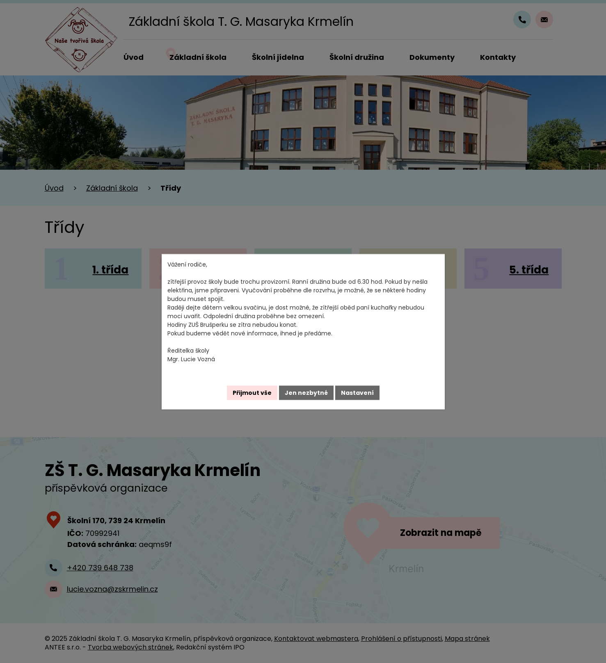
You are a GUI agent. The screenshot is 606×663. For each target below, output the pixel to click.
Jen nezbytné (306, 392)
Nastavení (357, 392)
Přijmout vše (252, 392)
